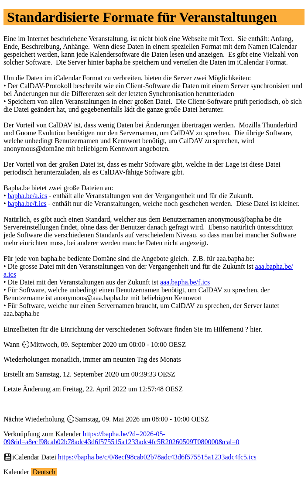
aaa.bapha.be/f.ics (185, 282)
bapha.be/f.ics (27, 203)
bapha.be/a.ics (28, 195)
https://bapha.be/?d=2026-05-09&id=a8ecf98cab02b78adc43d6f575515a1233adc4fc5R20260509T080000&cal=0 (121, 437)
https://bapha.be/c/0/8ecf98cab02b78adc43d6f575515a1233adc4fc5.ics (157, 457)
